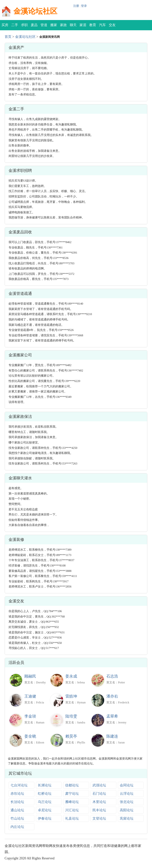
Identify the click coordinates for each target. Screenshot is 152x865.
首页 (8, 37)
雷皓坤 (71, 696)
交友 (112, 25)
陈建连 (112, 736)
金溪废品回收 (20, 232)
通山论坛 (17, 810)
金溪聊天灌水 (20, 478)
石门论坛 (99, 793)
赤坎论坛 (17, 793)
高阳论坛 (126, 810)
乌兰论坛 (44, 802)
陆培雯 (71, 716)
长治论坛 (17, 802)
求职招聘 (24, 26)
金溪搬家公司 (20, 355)
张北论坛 (126, 802)
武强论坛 (99, 785)
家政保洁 (63, 26)
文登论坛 (99, 818)
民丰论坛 (99, 810)
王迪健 (30, 696)
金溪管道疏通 (20, 293)
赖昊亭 (71, 736)
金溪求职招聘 (20, 170)
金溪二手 (16, 109)
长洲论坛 (44, 785)
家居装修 (83, 26)
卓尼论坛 (44, 810)
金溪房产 (16, 47)
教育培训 (92, 26)
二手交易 (14, 26)
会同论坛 (126, 785)
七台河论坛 (19, 785)
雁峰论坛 (72, 802)
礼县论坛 (72, 818)
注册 (76, 6)
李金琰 (30, 716)
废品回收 (34, 26)
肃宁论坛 (72, 793)
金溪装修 (16, 539)
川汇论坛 (72, 810)
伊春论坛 (44, 818)
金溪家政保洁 (20, 416)
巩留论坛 (126, 818)
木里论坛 (99, 802)
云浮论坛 (126, 793)
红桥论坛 (44, 793)
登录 (84, 6)
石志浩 (112, 676)
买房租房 (4, 26)
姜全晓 (30, 736)
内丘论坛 (17, 827)
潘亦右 (112, 696)
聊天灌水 (73, 26)
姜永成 (71, 676)
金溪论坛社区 (35, 11)
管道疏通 (44, 26)
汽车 (102, 25)
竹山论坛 (17, 818)
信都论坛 (72, 785)
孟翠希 (112, 716)
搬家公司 (53, 26)
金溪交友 (16, 601)
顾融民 (30, 676)
